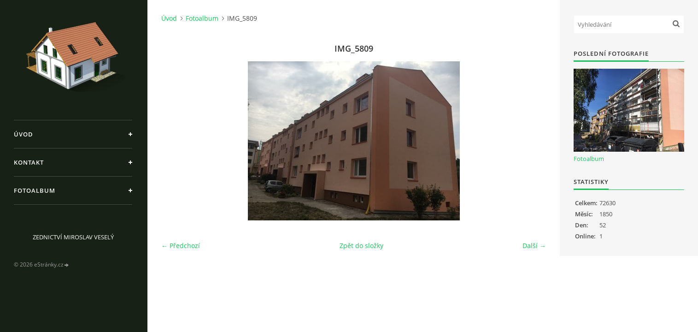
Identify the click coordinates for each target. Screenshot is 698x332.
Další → (534, 245)
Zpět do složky (361, 245)
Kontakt (29, 162)
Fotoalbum (34, 190)
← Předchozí (180, 245)
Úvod (23, 134)
